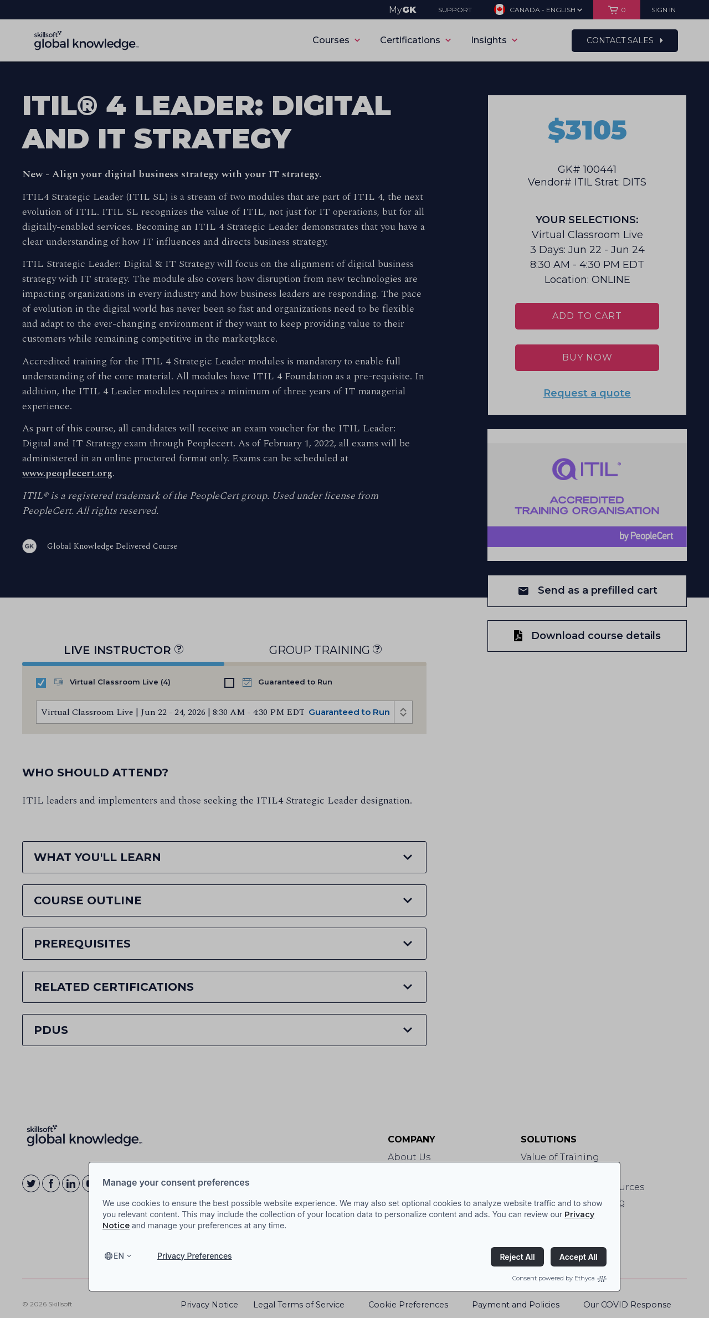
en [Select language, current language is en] (119, 1255)
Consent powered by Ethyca (559, 1278)
